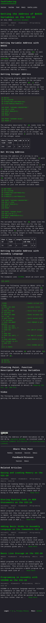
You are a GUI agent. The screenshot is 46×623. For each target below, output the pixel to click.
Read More (34, 502)
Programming (35, 23)
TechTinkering (8, 2)
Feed (17, 7)
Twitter (3, 7)
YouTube (11, 7)
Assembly (5, 23)
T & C (12, 620)
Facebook (18, 462)
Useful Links (32, 7)
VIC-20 (11, 25)
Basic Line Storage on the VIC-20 (22, 563)
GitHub (39, 620)
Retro (4, 25)
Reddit (10, 462)
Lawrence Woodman (18, 448)
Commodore (23, 23)
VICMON (21, 282)
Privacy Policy (22, 620)
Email (23, 7)
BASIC (14, 23)
